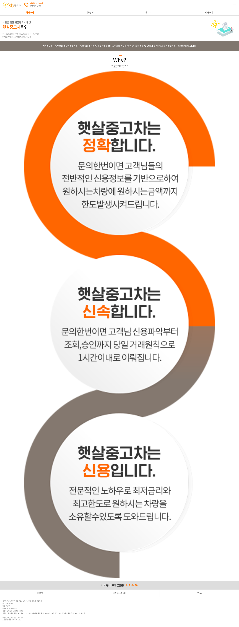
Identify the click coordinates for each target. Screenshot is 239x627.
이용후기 (209, 12)
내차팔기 (90, 12)
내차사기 (149, 12)
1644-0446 (131, 585)
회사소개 (30, 12)
